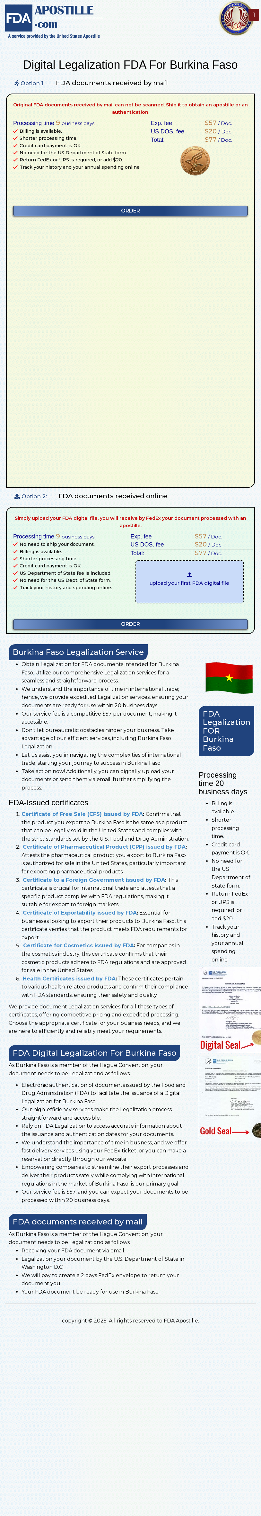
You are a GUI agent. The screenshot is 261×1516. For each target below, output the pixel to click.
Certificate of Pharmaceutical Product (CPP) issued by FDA (104, 847)
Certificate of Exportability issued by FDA (80, 913)
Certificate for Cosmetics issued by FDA (78, 946)
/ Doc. (217, 123)
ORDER (130, 211)
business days (75, 123)
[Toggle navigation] (253, 15)
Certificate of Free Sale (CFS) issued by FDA (82, 814)
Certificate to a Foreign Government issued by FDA (94, 880)
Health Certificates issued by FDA (69, 979)
